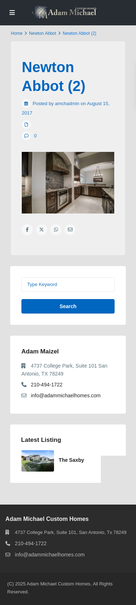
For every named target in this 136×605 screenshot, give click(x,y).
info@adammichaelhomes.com (65, 395)
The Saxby (71, 460)
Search (68, 306)
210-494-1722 (46, 385)
